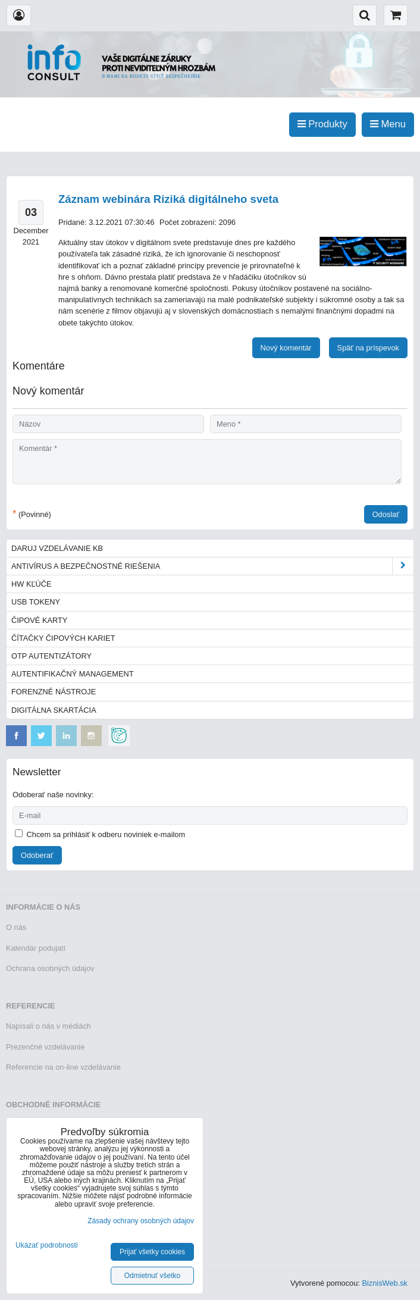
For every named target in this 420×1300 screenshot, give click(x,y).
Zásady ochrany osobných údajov (140, 1221)
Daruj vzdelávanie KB (57, 548)
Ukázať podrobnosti (46, 1245)
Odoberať (37, 855)
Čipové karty (39, 620)
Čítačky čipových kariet (63, 638)
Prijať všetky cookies (152, 1252)
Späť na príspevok (368, 347)
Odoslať (385, 514)
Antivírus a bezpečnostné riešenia (212, 566)
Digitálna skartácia (53, 710)
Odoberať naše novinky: (52, 794)
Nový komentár (286, 347)
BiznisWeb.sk (385, 1283)
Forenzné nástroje (53, 691)
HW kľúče (31, 583)
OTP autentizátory (51, 655)
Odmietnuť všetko (152, 1275)
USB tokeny (35, 601)
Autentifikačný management (72, 673)
